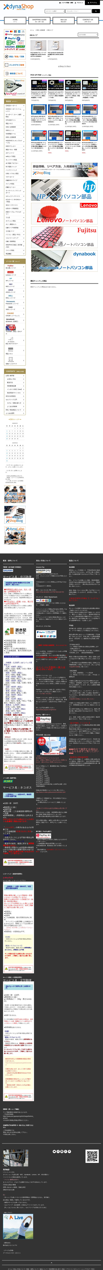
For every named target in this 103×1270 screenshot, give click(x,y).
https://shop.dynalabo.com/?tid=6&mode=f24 (50, 592)
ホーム (32, 30)
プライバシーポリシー (72, 1269)
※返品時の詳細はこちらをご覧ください (81, 699)
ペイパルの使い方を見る (44, 693)
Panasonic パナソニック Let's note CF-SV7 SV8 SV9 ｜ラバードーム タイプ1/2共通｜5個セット (72, 145)
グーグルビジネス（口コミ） (12, 1253)
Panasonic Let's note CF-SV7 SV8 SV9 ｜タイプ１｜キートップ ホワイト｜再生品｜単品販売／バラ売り (89, 94)
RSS (92, 1269)
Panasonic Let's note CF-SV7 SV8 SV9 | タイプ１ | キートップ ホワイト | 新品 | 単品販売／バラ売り (38, 94)
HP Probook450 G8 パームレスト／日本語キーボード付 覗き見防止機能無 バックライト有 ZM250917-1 (38, 145)
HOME (15, 21)
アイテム (92, 3)
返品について (44, 1269)
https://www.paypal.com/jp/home (46, 709)
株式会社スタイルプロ (10, 1245)
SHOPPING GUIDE (39, 21)
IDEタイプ (50, 30)
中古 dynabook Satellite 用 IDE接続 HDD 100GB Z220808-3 (55, 54)
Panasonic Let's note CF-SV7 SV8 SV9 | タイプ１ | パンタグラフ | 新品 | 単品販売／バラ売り (55, 94)
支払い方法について (19, 1269)
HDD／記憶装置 (40, 30)
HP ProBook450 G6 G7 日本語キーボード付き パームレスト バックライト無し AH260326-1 (55, 119)
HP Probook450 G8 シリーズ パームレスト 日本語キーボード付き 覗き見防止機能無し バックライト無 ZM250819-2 (89, 146)
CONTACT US (87, 21)
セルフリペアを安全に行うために (36, 1207)
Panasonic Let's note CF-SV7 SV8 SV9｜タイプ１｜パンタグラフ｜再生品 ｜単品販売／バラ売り (72, 94)
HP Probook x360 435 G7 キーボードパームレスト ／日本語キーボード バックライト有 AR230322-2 (38, 119)
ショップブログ (85, 1269)
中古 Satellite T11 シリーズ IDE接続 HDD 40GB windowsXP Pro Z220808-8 (38, 54)
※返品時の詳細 (74, 666)
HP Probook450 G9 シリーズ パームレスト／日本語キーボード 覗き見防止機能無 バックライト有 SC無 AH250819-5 (89, 120)
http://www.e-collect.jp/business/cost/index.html (50, 792)
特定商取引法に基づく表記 (57, 1269)
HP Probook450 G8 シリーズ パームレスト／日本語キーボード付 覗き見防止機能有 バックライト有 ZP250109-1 (55, 146)
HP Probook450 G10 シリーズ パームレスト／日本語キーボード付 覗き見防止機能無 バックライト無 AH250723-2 (73, 120)
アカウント (80, 2)
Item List (63, 21)
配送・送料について (32, 1269)
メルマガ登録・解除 (67, 2)
